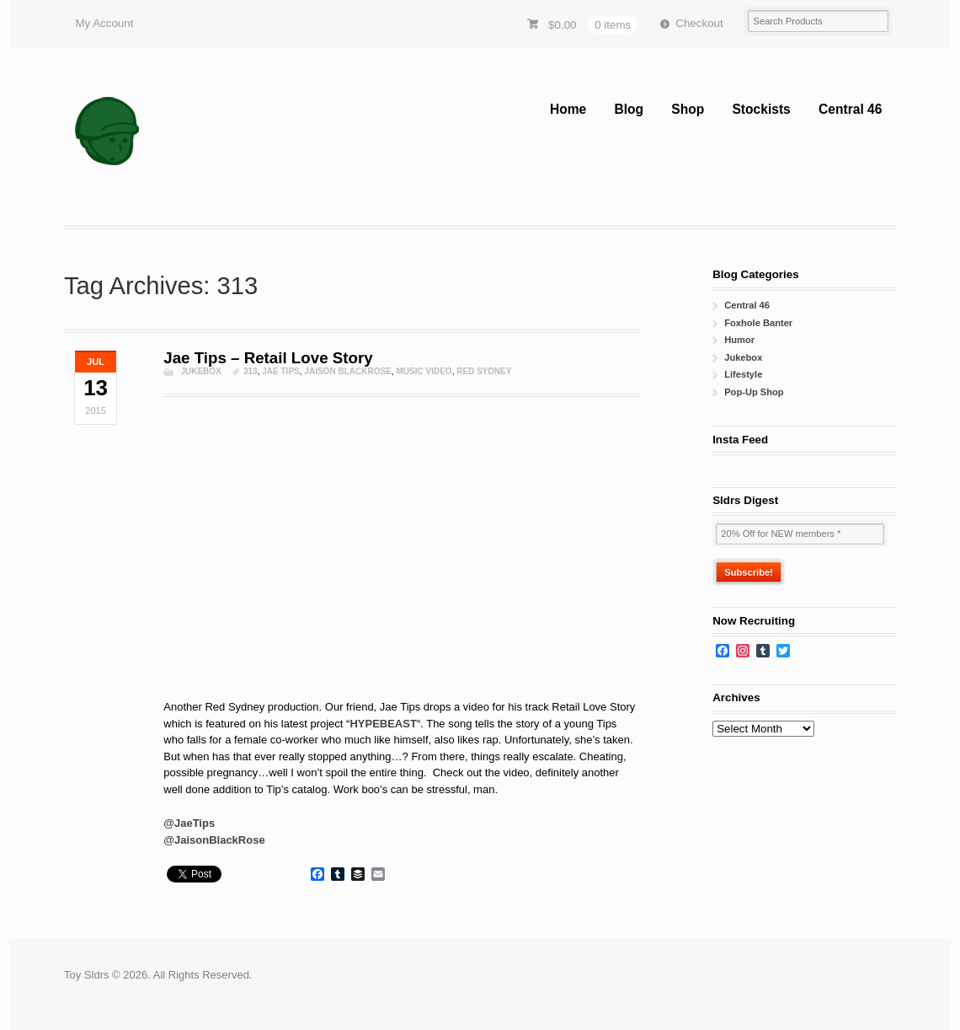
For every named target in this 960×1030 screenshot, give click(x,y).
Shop (687, 109)
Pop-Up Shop (753, 392)
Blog (628, 109)
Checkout (699, 23)
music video (423, 371)
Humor (739, 340)
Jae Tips (281, 371)
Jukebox (200, 371)
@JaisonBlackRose (213, 840)
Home (568, 109)
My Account (104, 23)
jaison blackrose (348, 371)
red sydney (483, 371)
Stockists (761, 109)
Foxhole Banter (758, 323)
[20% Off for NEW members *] (800, 534)
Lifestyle (743, 374)
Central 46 (850, 109)
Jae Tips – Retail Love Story (267, 358)
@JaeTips (189, 823)
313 (250, 371)
